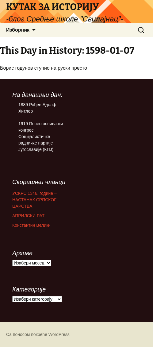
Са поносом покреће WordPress (38, 334)
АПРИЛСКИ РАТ (28, 215)
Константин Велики (31, 225)
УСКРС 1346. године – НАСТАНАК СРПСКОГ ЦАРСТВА (34, 200)
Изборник (17, 30)
